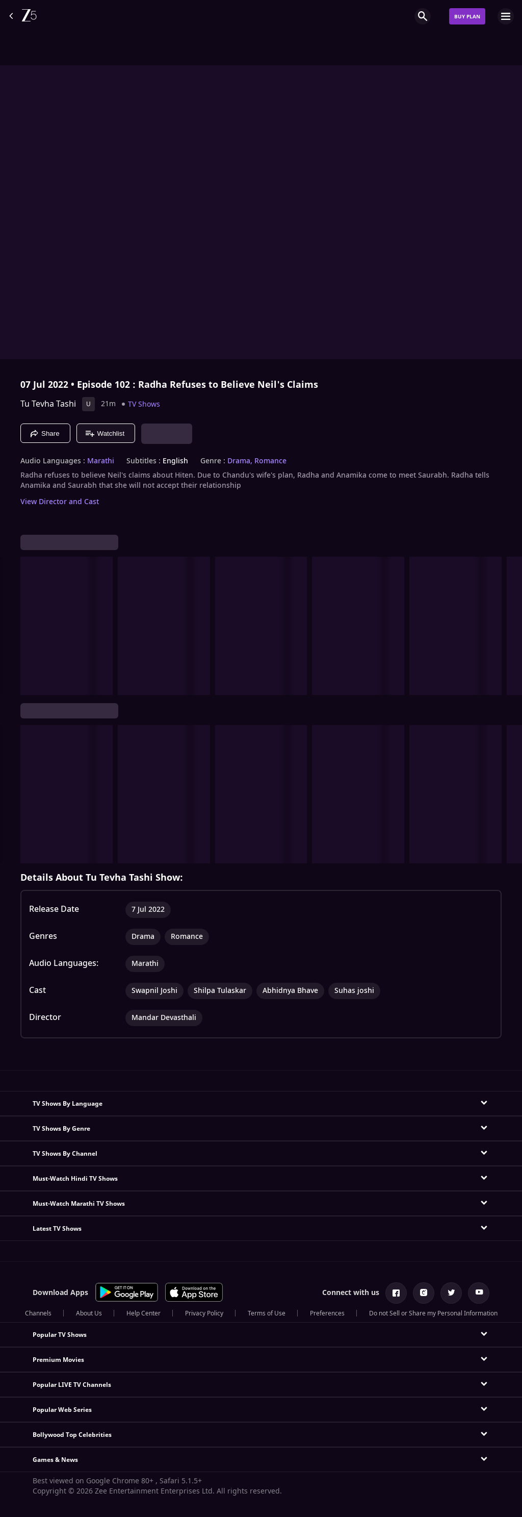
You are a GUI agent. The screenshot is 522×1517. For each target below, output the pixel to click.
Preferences (327, 1313)
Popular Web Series (62, 1410)
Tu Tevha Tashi (48, 404)
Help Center (143, 1313)
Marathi (100, 461)
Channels (38, 1313)
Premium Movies (58, 1360)
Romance (270, 461)
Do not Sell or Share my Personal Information (433, 1313)
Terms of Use (266, 1313)
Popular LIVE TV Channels (72, 1385)
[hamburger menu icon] (506, 16)
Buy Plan (467, 16)
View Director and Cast (59, 501)
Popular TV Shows (60, 1335)
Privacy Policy (204, 1313)
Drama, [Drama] (239, 461)
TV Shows (144, 404)
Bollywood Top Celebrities (72, 1435)
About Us (89, 1313)
